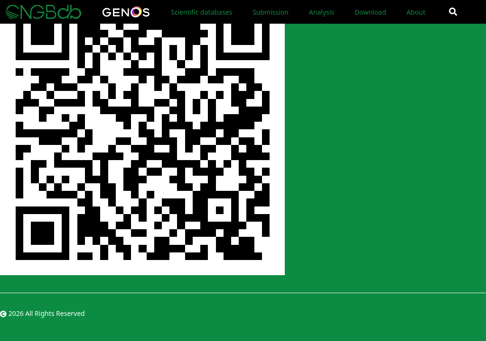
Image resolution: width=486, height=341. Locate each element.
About (415, 12)
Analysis (321, 12)
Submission (270, 12)
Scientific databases (201, 12)
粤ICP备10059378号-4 (452, 313)
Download (370, 12)
